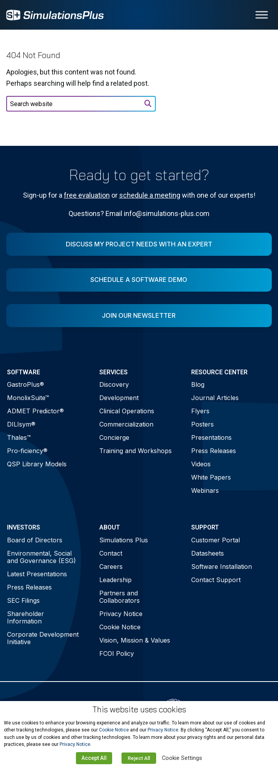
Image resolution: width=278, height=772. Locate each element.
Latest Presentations (37, 574)
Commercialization (126, 424)
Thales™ (19, 437)
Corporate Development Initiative (43, 638)
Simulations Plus (123, 540)
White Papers (211, 477)
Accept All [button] (94, 758)
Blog (197, 384)
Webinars (205, 490)
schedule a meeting (149, 195)
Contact (110, 553)
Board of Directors (34, 540)
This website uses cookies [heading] (139, 709)
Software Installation (221, 566)
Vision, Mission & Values (134, 640)
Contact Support (216, 580)
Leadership (115, 580)
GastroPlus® (25, 384)
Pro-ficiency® (27, 451)
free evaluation (87, 195)
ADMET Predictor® (35, 411)
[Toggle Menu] (261, 14)
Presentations (211, 437)
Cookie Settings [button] (182, 757)
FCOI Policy (116, 653)
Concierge (114, 437)
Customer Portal (215, 540)
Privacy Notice (121, 614)
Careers (111, 566)
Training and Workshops (135, 451)
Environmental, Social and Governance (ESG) (41, 557)
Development (119, 398)
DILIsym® (21, 424)
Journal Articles (215, 398)
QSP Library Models (37, 464)
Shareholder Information (25, 617)
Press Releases (213, 451)
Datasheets (207, 553)
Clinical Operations (126, 411)
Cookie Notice (120, 627)
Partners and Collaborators (119, 596)
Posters (202, 424)
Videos (201, 464)
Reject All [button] (139, 758)
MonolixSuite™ (28, 398)
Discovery (114, 384)
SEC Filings (23, 600)
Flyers (200, 411)
